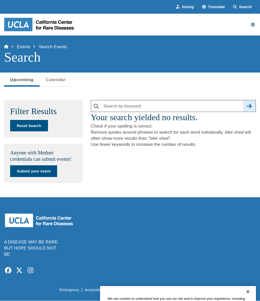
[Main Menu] (253, 25)
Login (210, 290)
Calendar (56, 79)
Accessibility (95, 290)
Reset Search (29, 125)
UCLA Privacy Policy (128, 290)
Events (23, 46)
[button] (213, 7)
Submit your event (34, 171)
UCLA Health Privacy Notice (176, 290)
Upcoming (22, 81)
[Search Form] (242, 7)
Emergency (69, 290)
